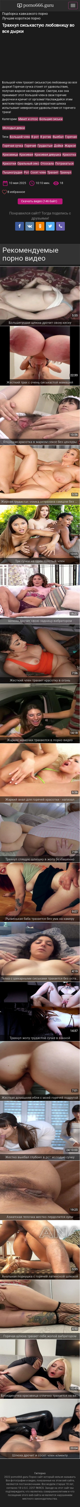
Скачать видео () (39, 201)
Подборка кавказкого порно (25, 14)
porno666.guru (38, 5)
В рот (35, 136)
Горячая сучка (13, 145)
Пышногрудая (12, 172)
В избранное (16, 192)
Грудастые (45, 145)
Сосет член (38, 172)
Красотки (9, 163)
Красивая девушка (48, 154)
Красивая (26, 154)
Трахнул (65, 172)
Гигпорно (40, 1473)
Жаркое (70, 145)
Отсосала (47, 163)
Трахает (52, 172)
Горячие (30, 145)
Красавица (10, 154)
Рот (26, 172)
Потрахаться (64, 163)
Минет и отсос (28, 119)
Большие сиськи (51, 119)
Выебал (58, 136)
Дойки (58, 145)
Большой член (20, 136)
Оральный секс (28, 163)
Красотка (69, 154)
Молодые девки (14, 128)
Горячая (71, 136)
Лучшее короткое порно (21, 18)
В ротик (45, 136)
